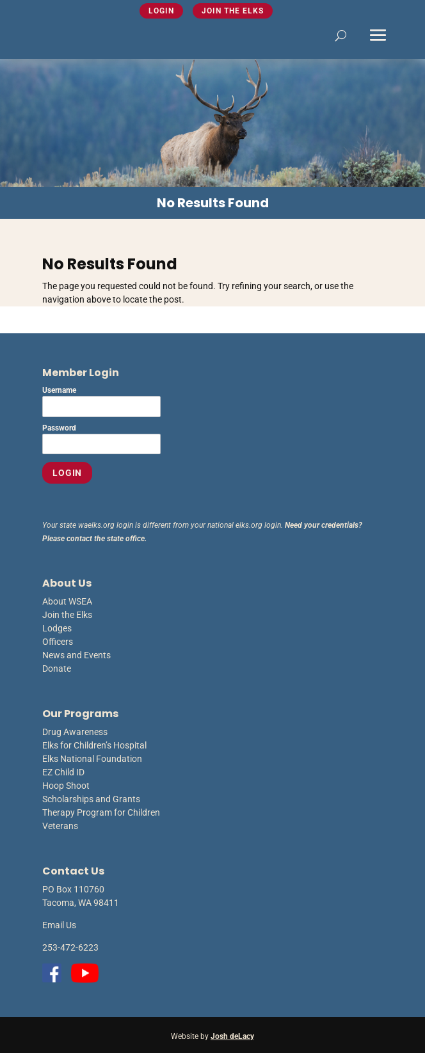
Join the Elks (233, 10)
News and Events (76, 655)
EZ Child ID (63, 772)
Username (59, 390)
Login (161, 10)
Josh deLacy (232, 1036)
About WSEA (67, 601)
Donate (56, 668)
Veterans (60, 826)
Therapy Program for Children (101, 812)
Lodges (57, 628)
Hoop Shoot (66, 785)
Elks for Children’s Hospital (94, 745)
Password (59, 428)
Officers (57, 642)
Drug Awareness (75, 732)
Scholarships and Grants (91, 799)
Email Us (59, 925)
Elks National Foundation (92, 759)
